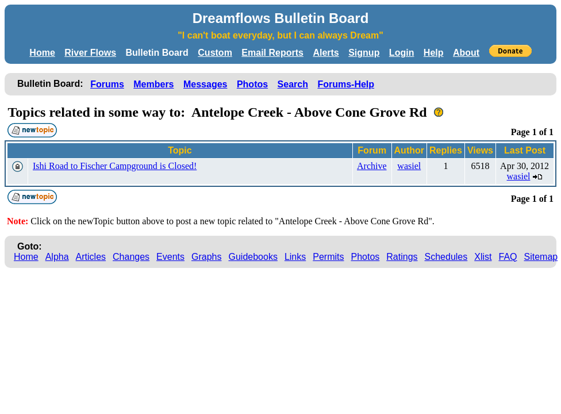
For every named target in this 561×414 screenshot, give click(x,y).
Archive (372, 166)
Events (170, 257)
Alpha (57, 257)
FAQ (508, 257)
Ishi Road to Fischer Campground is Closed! (115, 166)
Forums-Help (345, 84)
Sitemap (541, 257)
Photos (252, 84)
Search (293, 84)
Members (153, 84)
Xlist (482, 257)
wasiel (409, 166)
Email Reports (272, 52)
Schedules (446, 257)
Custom (215, 52)
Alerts (326, 52)
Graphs (206, 257)
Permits (328, 257)
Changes (131, 257)
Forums (107, 84)
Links (295, 257)
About (466, 52)
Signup (363, 52)
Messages (205, 84)
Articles (91, 257)
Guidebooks (253, 257)
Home (42, 52)
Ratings (401, 257)
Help (434, 52)
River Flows (90, 52)
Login (401, 52)
